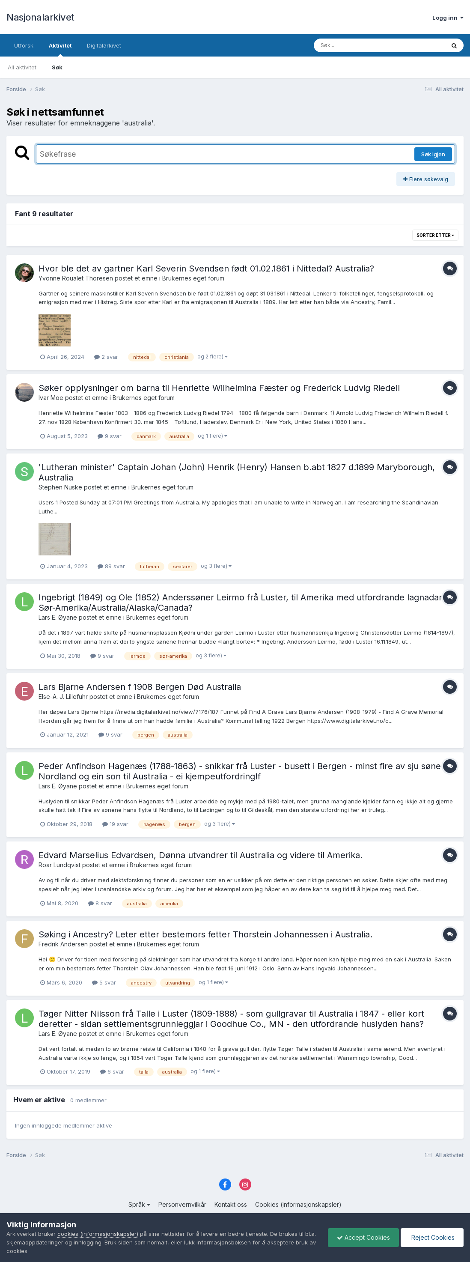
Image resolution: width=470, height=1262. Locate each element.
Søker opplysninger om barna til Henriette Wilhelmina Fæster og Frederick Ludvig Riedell (219, 388)
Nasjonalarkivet (40, 17)
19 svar (115, 823)
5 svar (104, 982)
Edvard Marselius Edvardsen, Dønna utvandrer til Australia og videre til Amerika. (201, 855)
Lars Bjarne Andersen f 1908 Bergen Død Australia (140, 687)
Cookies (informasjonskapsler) (298, 1204)
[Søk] (357, 45)
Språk (139, 1204)
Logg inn (448, 17)
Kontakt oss (230, 1204)
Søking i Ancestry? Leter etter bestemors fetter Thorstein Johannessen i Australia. (205, 934)
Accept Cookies (363, 1237)
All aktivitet (22, 67)
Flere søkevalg (425, 179)
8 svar (100, 903)
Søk (57, 67)
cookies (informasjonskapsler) (97, 1233)
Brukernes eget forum (193, 278)
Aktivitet (60, 49)
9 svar (110, 436)
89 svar (111, 566)
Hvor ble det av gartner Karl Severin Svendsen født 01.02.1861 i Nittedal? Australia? (206, 268)
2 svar (106, 356)
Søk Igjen (433, 154)
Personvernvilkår (182, 1204)
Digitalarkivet (104, 45)
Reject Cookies (432, 1237)
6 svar (112, 1071)
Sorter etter (435, 235)
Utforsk (23, 45)
